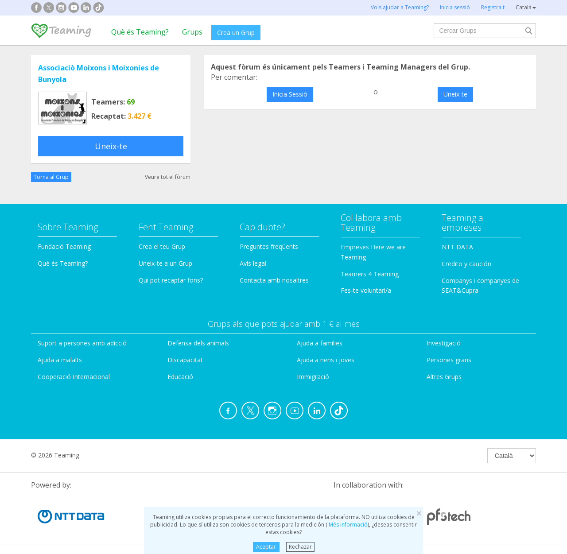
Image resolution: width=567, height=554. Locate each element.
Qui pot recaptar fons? (171, 280)
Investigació (444, 343)
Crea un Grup (236, 32)
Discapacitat (185, 360)
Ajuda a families (319, 343)
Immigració (313, 376)
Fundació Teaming (64, 246)
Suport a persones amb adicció (82, 343)
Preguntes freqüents (269, 246)
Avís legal (253, 263)
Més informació (347, 524)
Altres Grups (444, 376)
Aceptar (266, 546)
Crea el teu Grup (162, 246)
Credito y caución (466, 264)
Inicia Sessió (289, 94)
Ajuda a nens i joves (325, 360)
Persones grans (449, 360)
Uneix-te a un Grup (165, 263)
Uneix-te (111, 146)
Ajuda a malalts (60, 360)
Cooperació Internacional (74, 376)
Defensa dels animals (198, 343)
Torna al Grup (51, 177)
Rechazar (300, 546)
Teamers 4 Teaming (370, 274)
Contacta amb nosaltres (274, 280)
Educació (180, 376)
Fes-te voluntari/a (366, 290)
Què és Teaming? (140, 32)
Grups (192, 32)
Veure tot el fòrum (167, 177)
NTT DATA (457, 247)
